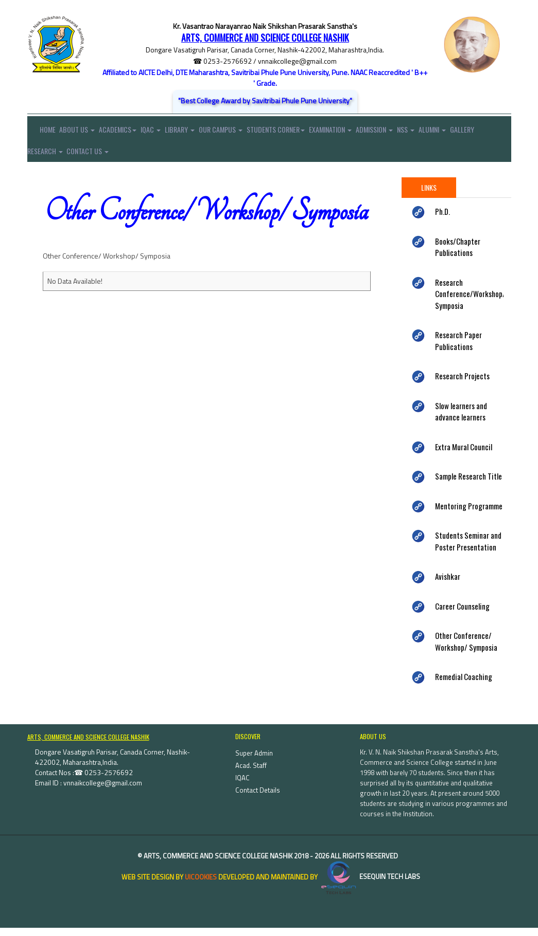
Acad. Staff (251, 773)
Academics (125, 131)
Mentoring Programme (468, 514)
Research (77, 157)
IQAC (162, 131)
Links (429, 196)
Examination (356, 131)
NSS (438, 131)
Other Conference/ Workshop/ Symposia (466, 650)
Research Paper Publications (458, 349)
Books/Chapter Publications (457, 255)
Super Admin (254, 761)
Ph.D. (442, 220)
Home (41, 131)
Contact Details (257, 798)
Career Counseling (462, 614)
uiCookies (201, 885)
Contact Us (123, 157)
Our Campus (239, 131)
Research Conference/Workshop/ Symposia (470, 302)
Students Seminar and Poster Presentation (468, 549)
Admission (403, 131)
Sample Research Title (468, 484)
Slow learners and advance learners (461, 420)
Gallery (39, 157)
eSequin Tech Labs (369, 885)
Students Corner (298, 131)
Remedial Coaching (463, 685)
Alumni (468, 131)
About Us (81, 131)
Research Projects (462, 384)
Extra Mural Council (463, 455)
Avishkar (447, 585)
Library (195, 131)
